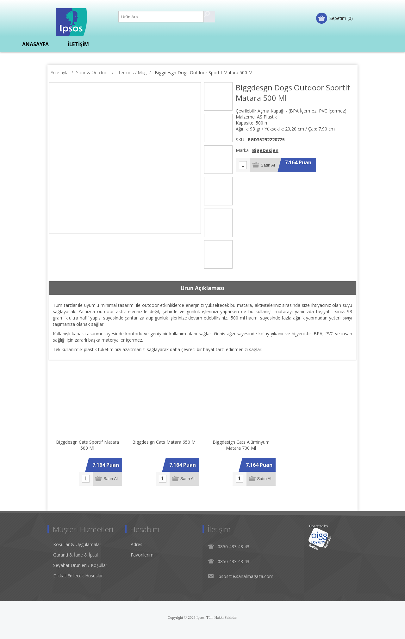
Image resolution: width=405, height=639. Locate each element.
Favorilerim (142, 555)
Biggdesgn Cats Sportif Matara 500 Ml (87, 445)
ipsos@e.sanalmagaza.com (245, 576)
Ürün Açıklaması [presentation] (202, 288)
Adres (136, 544)
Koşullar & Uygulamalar (77, 544)
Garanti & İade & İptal (75, 555)
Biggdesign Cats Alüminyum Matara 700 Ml (241, 445)
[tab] (202, 288)
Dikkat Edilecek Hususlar (78, 576)
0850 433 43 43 (233, 547)
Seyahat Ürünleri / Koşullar (80, 565)
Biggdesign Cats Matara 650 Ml (164, 442)
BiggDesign (265, 150)
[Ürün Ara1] (161, 16)
